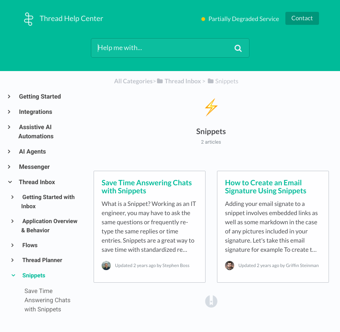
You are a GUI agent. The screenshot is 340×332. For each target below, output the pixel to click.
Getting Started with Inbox (48, 202)
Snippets (33, 275)
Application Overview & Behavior (49, 226)
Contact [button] (302, 18)
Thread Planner (41, 260)
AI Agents (32, 151)
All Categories (133, 81)
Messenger (34, 166)
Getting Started (39, 96)
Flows (29, 245)
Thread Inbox (36, 182)
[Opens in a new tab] (211, 300)
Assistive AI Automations (35, 131)
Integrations (35, 111)
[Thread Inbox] (178, 81)
